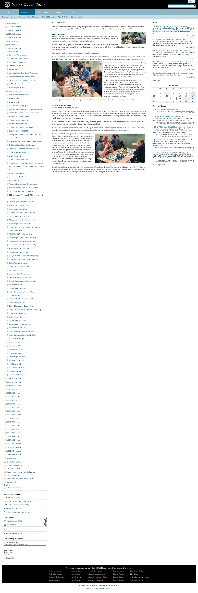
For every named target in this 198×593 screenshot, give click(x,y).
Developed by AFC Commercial (109, 585)
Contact (108, 588)
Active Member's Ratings (13, 533)
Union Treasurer (54, 580)
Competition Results (12, 494)
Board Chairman (75, 577)
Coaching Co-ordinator (95, 580)
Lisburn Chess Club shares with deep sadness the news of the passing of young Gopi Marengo (172, 74)
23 (186, 99)
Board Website (75, 574)
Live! (73, 12)
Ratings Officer (118, 577)
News (154, 23)
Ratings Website (118, 574)
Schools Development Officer (97, 577)
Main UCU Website (55, 574)
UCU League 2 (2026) (14, 525)
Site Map (89, 588)
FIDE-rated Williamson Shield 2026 (165, 109)
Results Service (118, 580)
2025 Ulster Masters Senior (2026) (16, 505)
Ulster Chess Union (114, 568)
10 (193, 94)
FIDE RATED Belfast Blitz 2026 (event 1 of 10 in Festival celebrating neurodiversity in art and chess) (172, 128)
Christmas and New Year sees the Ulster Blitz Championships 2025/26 (168, 40)
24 (193, 99)
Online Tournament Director (139, 577)
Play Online (134, 574)
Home (7, 12)
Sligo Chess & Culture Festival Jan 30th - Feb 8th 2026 (172, 140)
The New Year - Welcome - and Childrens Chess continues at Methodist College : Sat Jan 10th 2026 (170, 27)
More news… (157, 81)
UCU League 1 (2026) (14, 521)
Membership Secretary (57, 577)
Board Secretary (75, 580)
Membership (43, 12)
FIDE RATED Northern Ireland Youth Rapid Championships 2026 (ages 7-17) (167, 117)
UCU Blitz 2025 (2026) (12, 497)
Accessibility (99, 588)
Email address (24, 543)
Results (57, 12)
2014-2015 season (49, 17)
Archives (25, 12)
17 (193, 96)
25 (154, 101)
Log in (191, 1)
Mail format (8, 550)
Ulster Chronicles (33, 17)
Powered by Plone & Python (88, 585)
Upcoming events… (159, 165)
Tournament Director (137, 580)
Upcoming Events (159, 106)
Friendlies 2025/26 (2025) (13, 508)
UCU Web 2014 (63, 17)
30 (186, 101)
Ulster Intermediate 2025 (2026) (17, 512)
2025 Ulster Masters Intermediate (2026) (18, 501)
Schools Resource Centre (96, 574)
